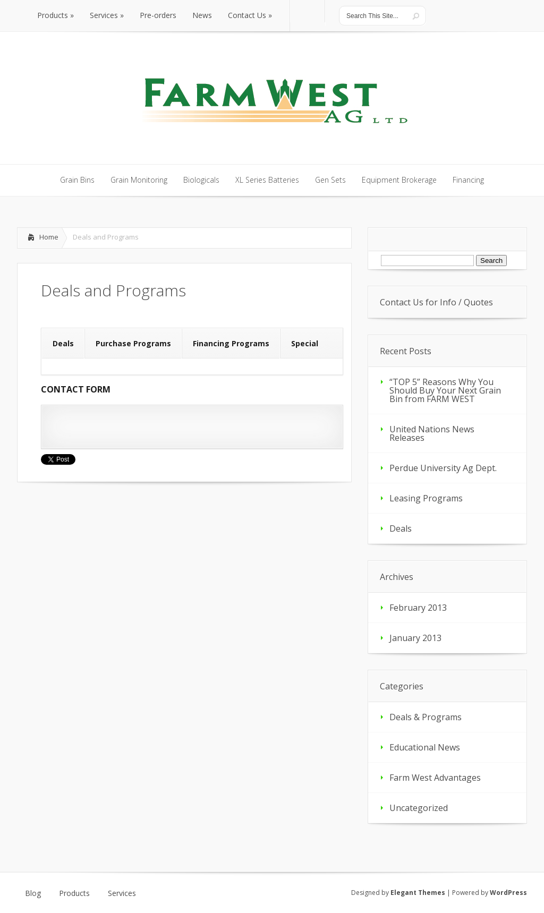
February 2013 (418, 607)
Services (122, 893)
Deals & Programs (425, 717)
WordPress (508, 892)
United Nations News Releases (431, 433)
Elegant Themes (417, 892)
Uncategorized (418, 808)
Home (48, 237)
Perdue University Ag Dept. (443, 468)
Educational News (424, 747)
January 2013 (415, 638)
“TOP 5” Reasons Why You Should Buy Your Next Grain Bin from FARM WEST (445, 390)
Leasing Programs (426, 498)
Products (74, 893)
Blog (33, 893)
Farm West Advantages (435, 777)
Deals (400, 528)
